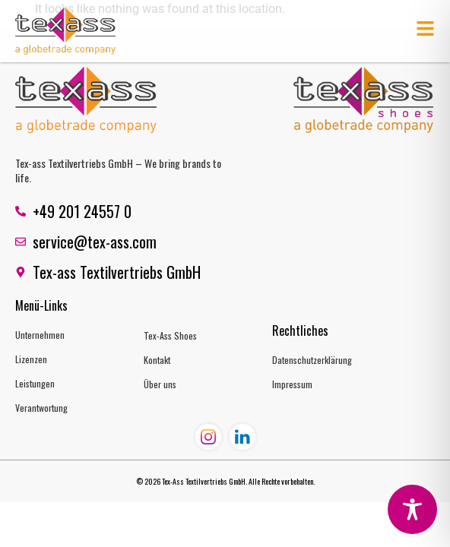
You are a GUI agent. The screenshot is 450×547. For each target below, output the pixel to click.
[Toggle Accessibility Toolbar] (412, 509)
